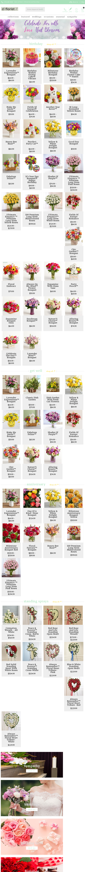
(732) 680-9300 (8, 2)
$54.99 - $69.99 (11, 360)
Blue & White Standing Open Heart (74, 665)
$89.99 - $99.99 (32, 553)
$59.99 (11, 113)
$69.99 (53, 290)
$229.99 (53, 674)
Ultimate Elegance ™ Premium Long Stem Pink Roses (74, 179)
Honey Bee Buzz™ (11, 141)
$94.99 (74, 113)
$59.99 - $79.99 (32, 404)
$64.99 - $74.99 (32, 114)
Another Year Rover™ (53, 106)
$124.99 (32, 517)
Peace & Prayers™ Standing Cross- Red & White (32, 631)
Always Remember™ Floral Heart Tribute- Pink (53, 667)
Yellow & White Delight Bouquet (53, 143)
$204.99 (32, 638)
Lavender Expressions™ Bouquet (11, 71)
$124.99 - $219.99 (11, 225)
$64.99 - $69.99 (53, 114)
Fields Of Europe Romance (74, 215)
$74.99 (74, 325)
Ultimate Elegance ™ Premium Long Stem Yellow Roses (11, 217)
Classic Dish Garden (32, 397)
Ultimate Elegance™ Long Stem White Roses (53, 216)
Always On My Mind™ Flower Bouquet (32, 286)
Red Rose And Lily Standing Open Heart (53, 630)
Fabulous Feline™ (11, 176)
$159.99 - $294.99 (74, 187)
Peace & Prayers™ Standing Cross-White (32, 666)
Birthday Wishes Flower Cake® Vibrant (32, 73)
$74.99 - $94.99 (53, 183)
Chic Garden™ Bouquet (74, 250)
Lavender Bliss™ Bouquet (32, 354)
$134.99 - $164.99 (11, 635)
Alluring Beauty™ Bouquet (74, 319)
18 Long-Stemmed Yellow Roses (74, 107)
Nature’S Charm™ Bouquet (52, 319)
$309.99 (73, 519)
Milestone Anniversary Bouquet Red (11, 546)
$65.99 (11, 182)
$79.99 (11, 290)
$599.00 (32, 222)
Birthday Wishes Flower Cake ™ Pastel (73, 72)
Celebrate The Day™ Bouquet (11, 354)
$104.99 (53, 325)
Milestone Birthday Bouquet (53, 71)
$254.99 (53, 636)
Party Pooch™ (73, 284)
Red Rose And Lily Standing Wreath (74, 630)
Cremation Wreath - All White (11, 629)
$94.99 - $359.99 (53, 77)
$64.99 (32, 80)
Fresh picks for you (42, 855)
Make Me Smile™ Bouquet (11, 107)
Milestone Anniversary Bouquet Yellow (73, 513)
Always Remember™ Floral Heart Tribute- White (11, 736)
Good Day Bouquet (74, 141)
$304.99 (11, 672)
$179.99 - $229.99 (74, 637)
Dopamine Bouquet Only (11, 319)
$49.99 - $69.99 (32, 185)
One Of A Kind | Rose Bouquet (32, 512)
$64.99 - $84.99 (11, 77)
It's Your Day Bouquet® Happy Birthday (32, 178)
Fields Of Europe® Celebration (32, 107)
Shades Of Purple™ (53, 176)
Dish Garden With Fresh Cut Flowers (53, 398)
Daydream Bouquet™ (32, 318)
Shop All (50, 43)
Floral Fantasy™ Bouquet (32, 546)
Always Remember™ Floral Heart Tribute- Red (74, 701)
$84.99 (11, 147)
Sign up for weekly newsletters (42, 865)
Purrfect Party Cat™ (32, 141)
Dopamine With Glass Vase (53, 285)
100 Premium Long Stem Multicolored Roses (32, 216)
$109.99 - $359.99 (11, 553)
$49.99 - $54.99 (73, 79)
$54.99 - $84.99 (73, 221)
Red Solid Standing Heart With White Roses (11, 666)
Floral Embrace (11, 284)
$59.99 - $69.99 (73, 256)
